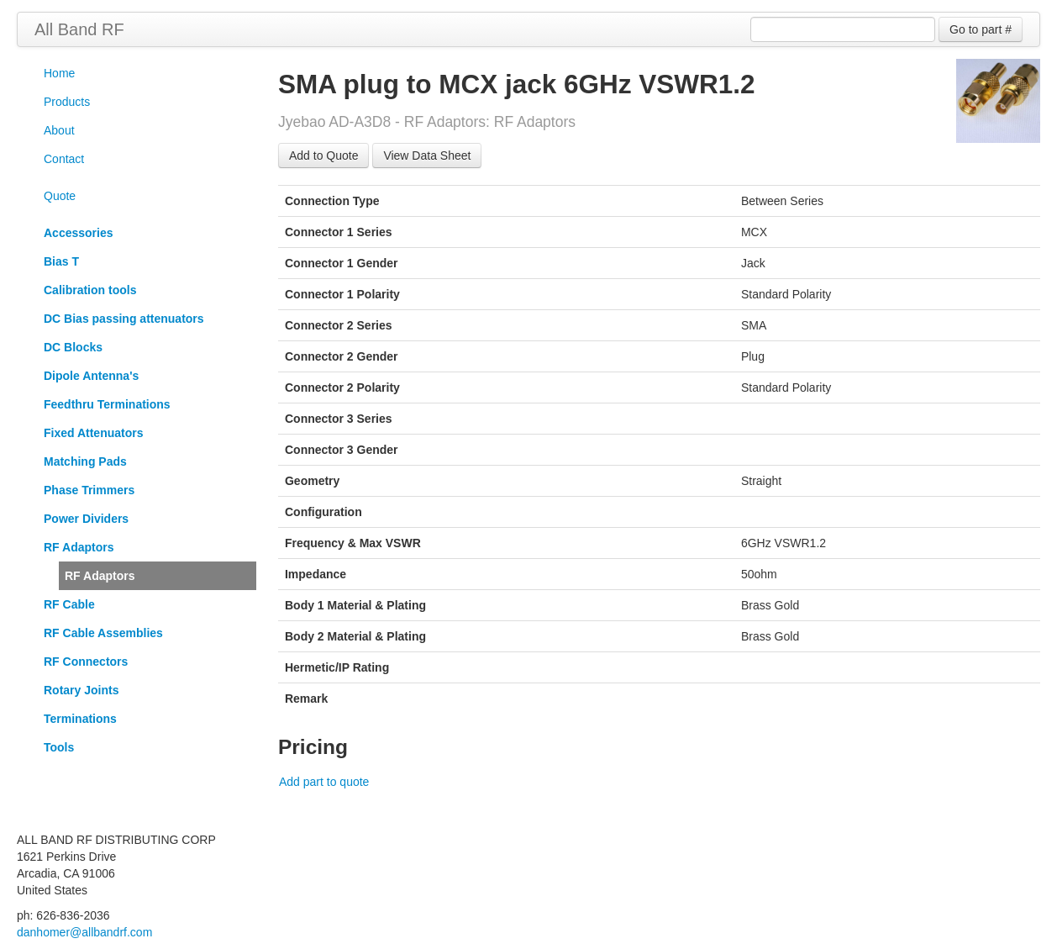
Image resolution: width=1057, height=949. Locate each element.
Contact (64, 159)
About (59, 130)
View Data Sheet (427, 155)
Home (59, 73)
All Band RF (79, 29)
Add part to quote (324, 781)
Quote (60, 196)
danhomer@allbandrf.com (84, 932)
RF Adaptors (99, 576)
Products (67, 101)
